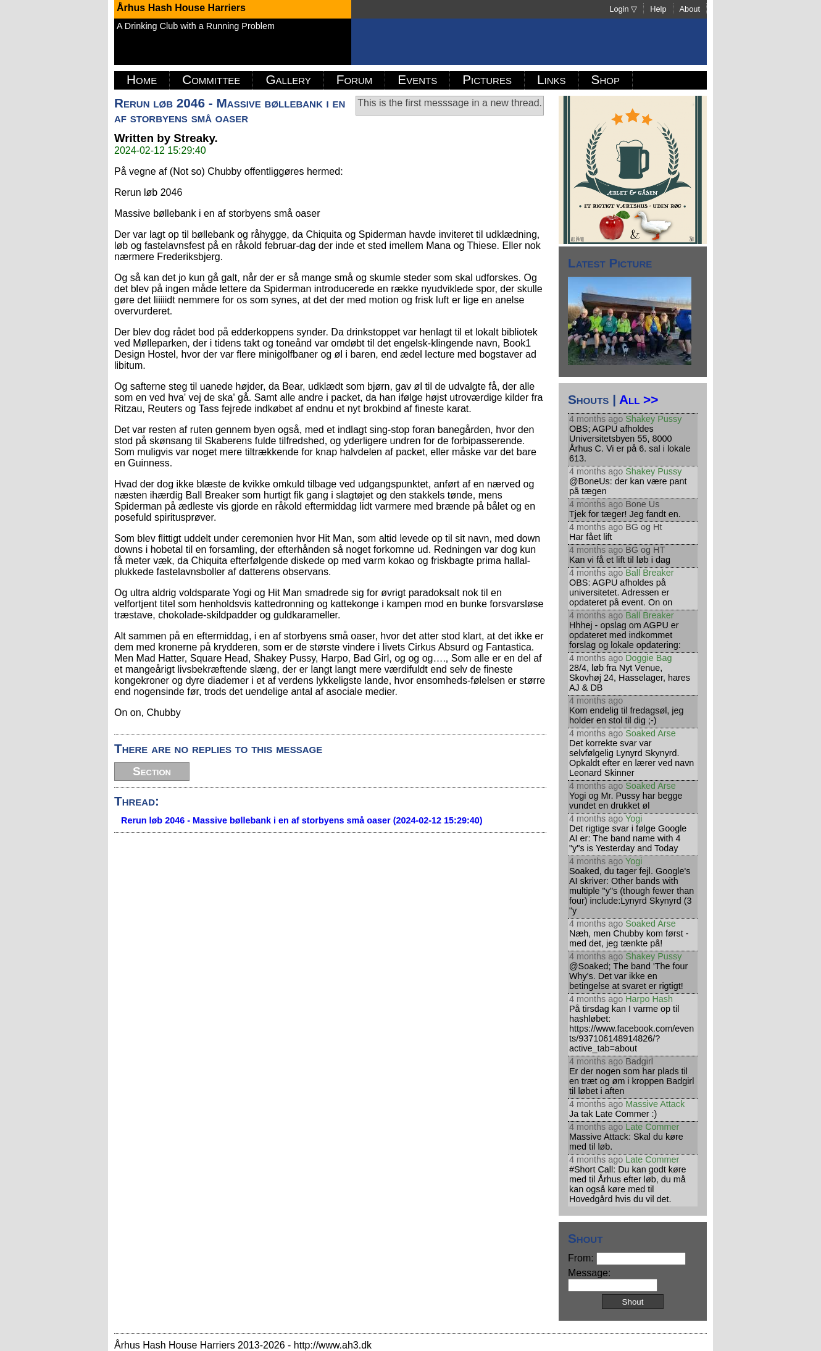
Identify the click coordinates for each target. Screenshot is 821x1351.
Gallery (287, 79)
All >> (638, 399)
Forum (354, 79)
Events (417, 79)
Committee (211, 79)
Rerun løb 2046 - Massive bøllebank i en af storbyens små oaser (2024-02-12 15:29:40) (301, 820)
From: (627, 1258)
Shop (605, 79)
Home (142, 79)
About (690, 9)
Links (551, 79)
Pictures (487, 79)
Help (658, 9)
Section (152, 771)
